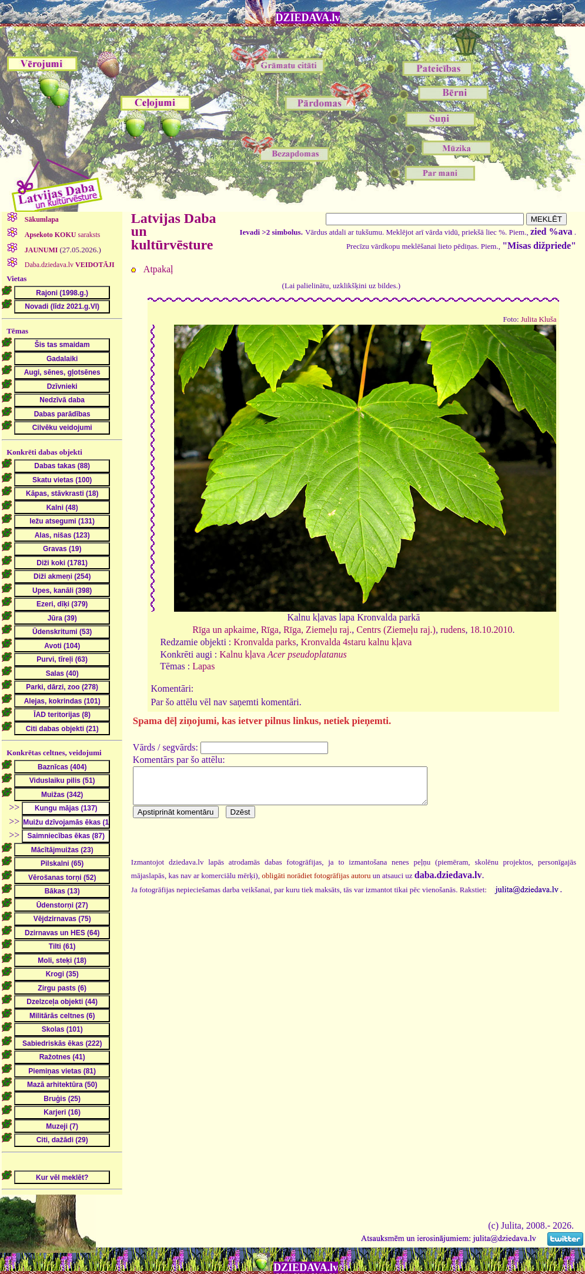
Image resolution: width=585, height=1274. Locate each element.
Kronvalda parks (264, 642)
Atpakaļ (158, 269)
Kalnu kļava (282, 654)
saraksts (62, 235)
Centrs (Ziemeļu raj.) (396, 630)
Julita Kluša (539, 319)
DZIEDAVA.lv (308, 18)
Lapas (203, 666)
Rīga (270, 630)
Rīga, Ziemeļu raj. (317, 630)
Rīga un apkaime (224, 630)
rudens (453, 630)
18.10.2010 (491, 630)
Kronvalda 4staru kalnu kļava (356, 642)
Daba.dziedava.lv (69, 265)
